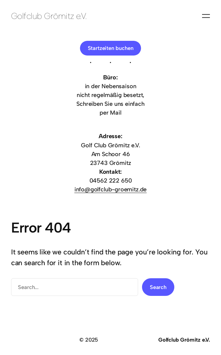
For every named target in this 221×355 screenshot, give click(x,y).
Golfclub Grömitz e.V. (49, 16)
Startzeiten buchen (111, 48)
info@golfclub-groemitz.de (110, 189)
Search (158, 287)
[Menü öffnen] (206, 16)
